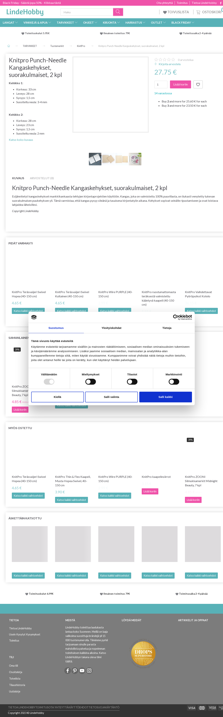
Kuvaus (18, 178)
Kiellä (57, 396)
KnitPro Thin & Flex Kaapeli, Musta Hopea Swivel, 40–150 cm (73, 481)
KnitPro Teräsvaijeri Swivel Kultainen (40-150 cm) (72, 294)
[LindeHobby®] (25, 11)
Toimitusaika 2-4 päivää (197, 33)
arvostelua (185, 59)
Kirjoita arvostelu (169, 64)
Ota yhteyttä (164, 2)
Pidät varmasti (20, 243)
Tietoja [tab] (166, 327)
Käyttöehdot (78, 707)
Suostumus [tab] (56, 327)
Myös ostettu (20, 428)
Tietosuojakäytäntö (104, 707)
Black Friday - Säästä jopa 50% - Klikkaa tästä (32, 2)
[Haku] (118, 12)
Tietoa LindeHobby (204, 2)
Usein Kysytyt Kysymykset (24, 634)
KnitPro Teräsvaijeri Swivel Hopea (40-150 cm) (29, 294)
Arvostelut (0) (42, 178)
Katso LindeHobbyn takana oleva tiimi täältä (85, 657)
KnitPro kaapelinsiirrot (156, 476)
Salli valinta (111, 396)
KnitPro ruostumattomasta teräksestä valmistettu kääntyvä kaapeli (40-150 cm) (159, 298)
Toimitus (182, 2)
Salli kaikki (166, 396)
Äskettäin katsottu (25, 518)
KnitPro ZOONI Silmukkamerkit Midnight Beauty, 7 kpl (201, 481)
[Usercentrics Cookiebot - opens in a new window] (176, 317)
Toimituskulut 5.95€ (37, 33)
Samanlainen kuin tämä (27, 337)
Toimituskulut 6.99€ (41, 593)
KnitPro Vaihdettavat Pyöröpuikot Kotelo (198, 294)
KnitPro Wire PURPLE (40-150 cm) (115, 294)
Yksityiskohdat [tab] (111, 327)
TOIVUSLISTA (176, 12)
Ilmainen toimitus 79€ (117, 33)
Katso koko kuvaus (21, 139)
